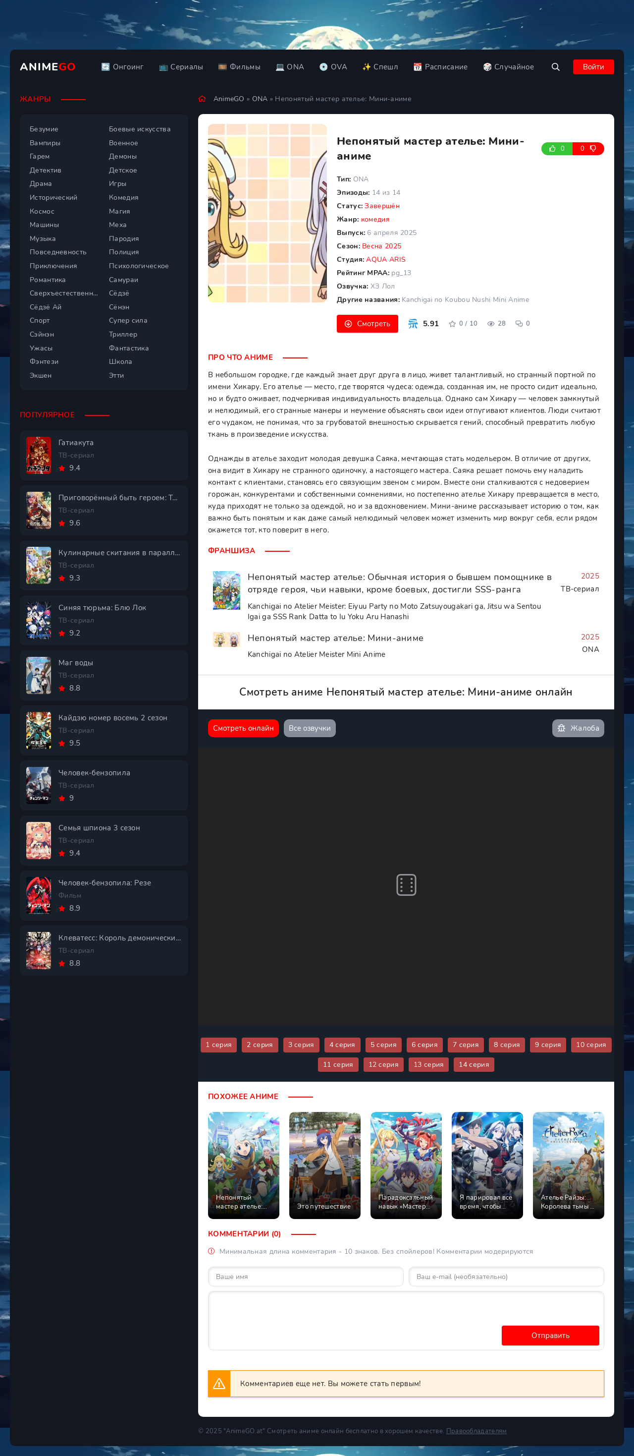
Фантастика (129, 348)
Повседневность (58, 252)
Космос (42, 211)
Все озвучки (310, 728)
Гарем (40, 156)
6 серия (425, 1044)
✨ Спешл (380, 67)
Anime (48, 66)
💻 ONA (290, 67)
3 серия (301, 1044)
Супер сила (128, 320)
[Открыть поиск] (555, 66)
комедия (375, 219)
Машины (44, 225)
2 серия (260, 1044)
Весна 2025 (381, 246)
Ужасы (41, 348)
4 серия (342, 1044)
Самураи (123, 280)
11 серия (338, 1064)
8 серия (507, 1044)
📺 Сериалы (181, 67)
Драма (41, 183)
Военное (123, 143)
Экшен (41, 375)
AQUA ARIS (386, 259)
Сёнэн (119, 307)
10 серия (591, 1044)
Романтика (48, 280)
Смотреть (373, 324)
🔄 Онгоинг (122, 67)
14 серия (474, 1064)
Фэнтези (44, 361)
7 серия (466, 1044)
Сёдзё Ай (45, 307)
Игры (117, 183)
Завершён (382, 206)
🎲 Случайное (508, 67)
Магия (120, 211)
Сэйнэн (42, 334)
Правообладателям (476, 1431)
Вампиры (45, 143)
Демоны (123, 156)
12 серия (384, 1064)
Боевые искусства (140, 129)
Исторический (54, 197)
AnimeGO (229, 99)
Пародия (124, 238)
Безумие (44, 129)
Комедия (124, 197)
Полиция (124, 252)
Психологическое (139, 266)
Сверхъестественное (64, 293)
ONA (260, 99)
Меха (118, 225)
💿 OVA (333, 67)
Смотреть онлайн (243, 728)
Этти (116, 375)
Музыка (43, 238)
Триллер (123, 334)
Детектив (45, 170)
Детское (123, 170)
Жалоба (578, 728)
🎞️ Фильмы (239, 67)
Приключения (53, 266)
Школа (121, 361)
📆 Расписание (440, 67)
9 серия (548, 1044)
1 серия (219, 1044)
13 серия (429, 1064)
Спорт (40, 320)
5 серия (383, 1044)
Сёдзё (119, 293)
